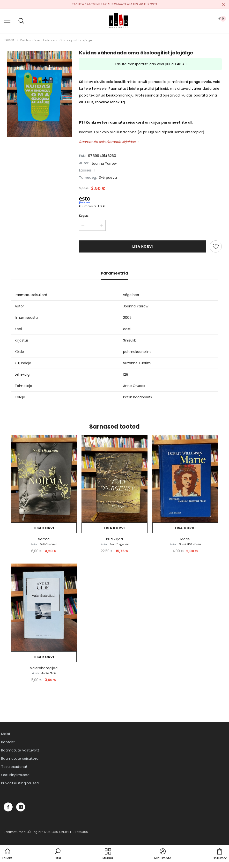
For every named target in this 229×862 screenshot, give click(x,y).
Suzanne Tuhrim (137, 363)
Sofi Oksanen (48, 544)
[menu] (7, 20)
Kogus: (84, 216)
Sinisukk (129, 340)
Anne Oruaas (134, 385)
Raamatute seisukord (19, 758)
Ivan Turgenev (119, 544)
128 (125, 374)
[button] (57, 854)
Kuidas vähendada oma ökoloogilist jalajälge (56, 40)
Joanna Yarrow (104, 163)
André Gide (48, 673)
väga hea (131, 294)
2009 (127, 317)
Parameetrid (114, 273)
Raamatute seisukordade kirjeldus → (109, 141)
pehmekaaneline (137, 351)
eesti (127, 329)
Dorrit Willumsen (190, 544)
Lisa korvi (142, 246)
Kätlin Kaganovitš (137, 397)
